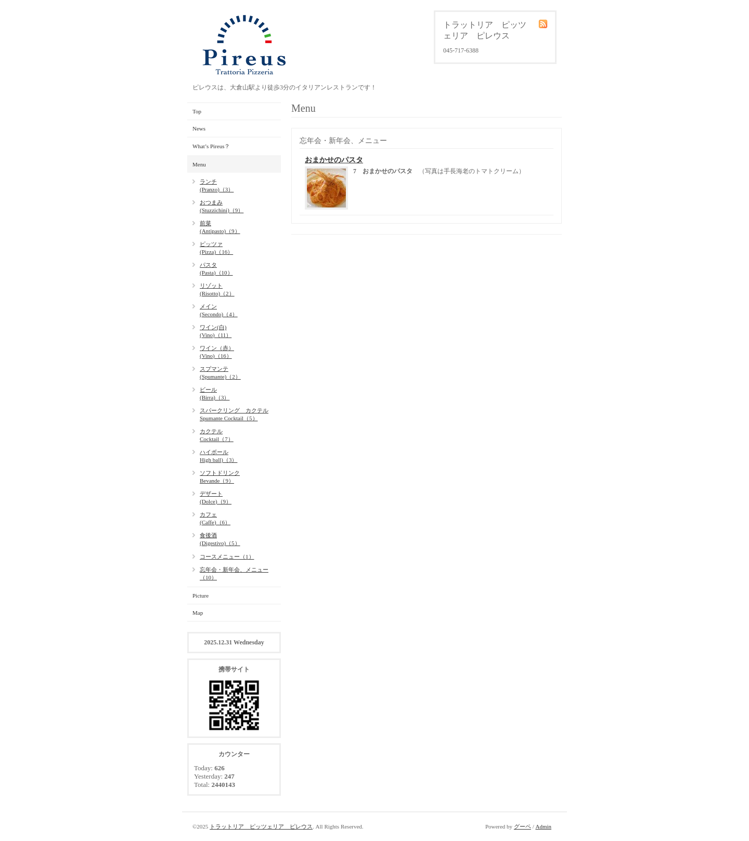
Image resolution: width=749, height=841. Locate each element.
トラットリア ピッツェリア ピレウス (261, 826)
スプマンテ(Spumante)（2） (220, 373)
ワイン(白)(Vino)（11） (215, 331)
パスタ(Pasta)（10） (216, 269)
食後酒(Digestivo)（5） (220, 539)
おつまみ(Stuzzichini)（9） (221, 206)
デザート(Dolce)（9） (215, 497)
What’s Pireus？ (211, 146)
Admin (543, 826)
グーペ (522, 826)
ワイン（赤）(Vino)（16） (217, 352)
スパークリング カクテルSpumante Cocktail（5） (234, 414)
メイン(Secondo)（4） (219, 310)
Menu (199, 164)
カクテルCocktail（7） (217, 435)
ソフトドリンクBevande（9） (220, 477)
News (198, 128)
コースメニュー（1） (227, 556)
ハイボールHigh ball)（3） (218, 456)
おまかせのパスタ (334, 160)
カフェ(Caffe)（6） (215, 518)
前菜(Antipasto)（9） (220, 227)
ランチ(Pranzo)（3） (217, 185)
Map (197, 613)
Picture (200, 595)
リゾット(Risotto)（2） (217, 289)
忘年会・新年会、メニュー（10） (234, 573)
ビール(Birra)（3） (214, 393)
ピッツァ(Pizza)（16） (216, 248)
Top (196, 111)
